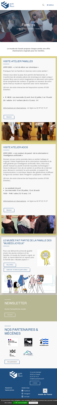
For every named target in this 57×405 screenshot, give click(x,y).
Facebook (26, 391)
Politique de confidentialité (46, 402)
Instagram (26, 394)
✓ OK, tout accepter (20, 402)
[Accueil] (14, 5)
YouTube (25, 396)
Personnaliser (33, 402)
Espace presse (9, 390)
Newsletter (8, 388)
